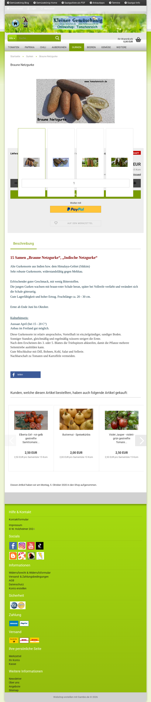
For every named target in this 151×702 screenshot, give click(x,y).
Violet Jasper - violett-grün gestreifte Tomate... (121, 438)
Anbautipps (97, 3)
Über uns (14, 682)
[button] (15, 8)
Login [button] (31, 8)
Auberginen (59, 47)
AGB (11, 580)
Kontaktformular (19, 519)
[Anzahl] (75, 183)
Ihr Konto (14, 660)
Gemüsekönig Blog (18, 3)
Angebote (14, 686)
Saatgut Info (132, 3)
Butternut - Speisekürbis (76, 434)
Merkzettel (47, 8)
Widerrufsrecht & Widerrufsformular (30, 572)
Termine (114, 3)
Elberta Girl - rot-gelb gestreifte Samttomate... (31, 438)
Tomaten (13, 47)
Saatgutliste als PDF (73, 3)
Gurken (76, 47)
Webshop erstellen (63, 697)
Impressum (15, 525)
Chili (43, 47)
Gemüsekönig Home (45, 3)
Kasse (12, 663)
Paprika (29, 47)
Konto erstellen (17, 588)
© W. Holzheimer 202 (21, 528)
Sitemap (14, 690)
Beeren (91, 47)
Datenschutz (16, 584)
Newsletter (15, 678)
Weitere (121, 47)
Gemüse (106, 47)
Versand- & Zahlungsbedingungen (29, 576)
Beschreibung (23, 243)
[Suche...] (12, 38)
